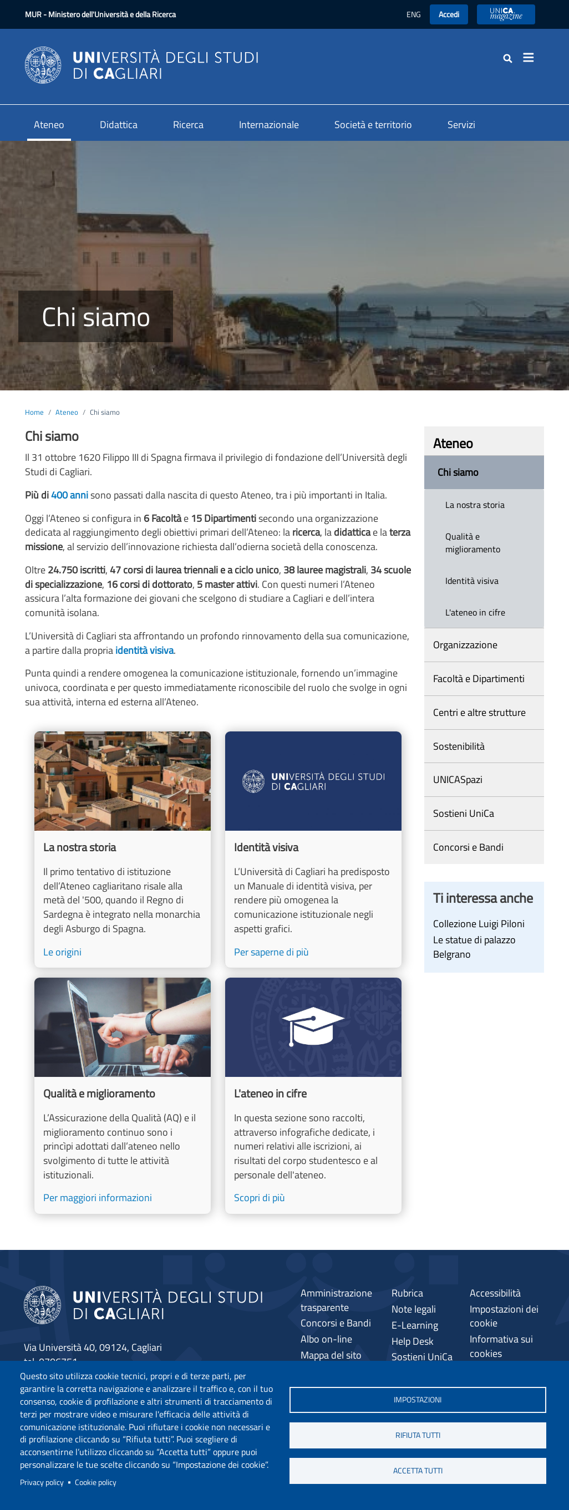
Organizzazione (465, 644)
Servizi (461, 124)
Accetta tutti (418, 1471)
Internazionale (269, 124)
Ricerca (188, 124)
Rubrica (407, 1292)
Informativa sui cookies (501, 1346)
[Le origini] (122, 849)
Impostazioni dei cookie (504, 1316)
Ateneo (49, 124)
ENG (414, 14)
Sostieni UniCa (463, 813)
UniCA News (506, 14)
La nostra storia (475, 504)
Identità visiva (472, 580)
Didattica (119, 124)
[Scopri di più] (313, 1096)
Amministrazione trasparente (336, 1300)
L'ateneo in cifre (475, 612)
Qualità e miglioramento (472, 543)
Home (34, 412)
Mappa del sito (331, 1355)
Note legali (414, 1308)
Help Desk (413, 1341)
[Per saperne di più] (313, 849)
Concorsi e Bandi (468, 847)
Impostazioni (417, 1399)
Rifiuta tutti (417, 1435)
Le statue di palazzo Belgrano (474, 947)
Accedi (449, 14)
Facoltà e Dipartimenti (479, 678)
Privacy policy (42, 1482)
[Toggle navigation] (532, 58)
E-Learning (415, 1325)
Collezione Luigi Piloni (479, 923)
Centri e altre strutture (479, 712)
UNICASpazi (457, 779)
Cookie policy (95, 1482)
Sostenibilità (459, 746)
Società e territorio (373, 124)
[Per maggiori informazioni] (122, 1096)
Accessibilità (495, 1292)
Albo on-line (326, 1338)
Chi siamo (458, 472)
